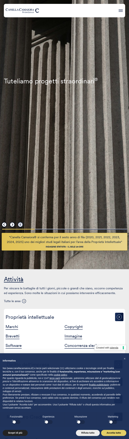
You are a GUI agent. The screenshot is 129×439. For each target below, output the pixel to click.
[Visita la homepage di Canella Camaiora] (22, 11)
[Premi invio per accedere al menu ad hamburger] (121, 10)
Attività (13, 279)
